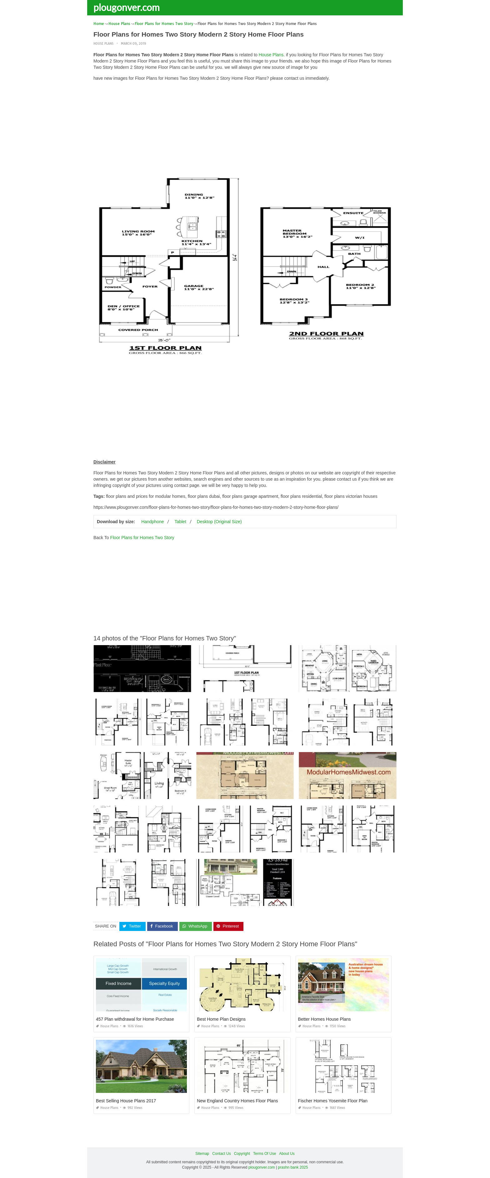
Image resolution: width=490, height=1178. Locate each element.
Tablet (180, 521)
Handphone (152, 521)
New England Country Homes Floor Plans (237, 1100)
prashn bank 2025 (293, 1167)
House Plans (103, 44)
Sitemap (202, 1153)
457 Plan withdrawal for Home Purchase (135, 1019)
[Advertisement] (245, 130)
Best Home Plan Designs (221, 1019)
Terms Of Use (264, 1153)
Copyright (242, 1153)
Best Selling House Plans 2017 (126, 1100)
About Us (286, 1153)
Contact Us (221, 1153)
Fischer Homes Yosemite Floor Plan (333, 1100)
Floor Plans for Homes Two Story (142, 537)
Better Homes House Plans (324, 1019)
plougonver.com (126, 7)
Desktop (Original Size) (219, 521)
